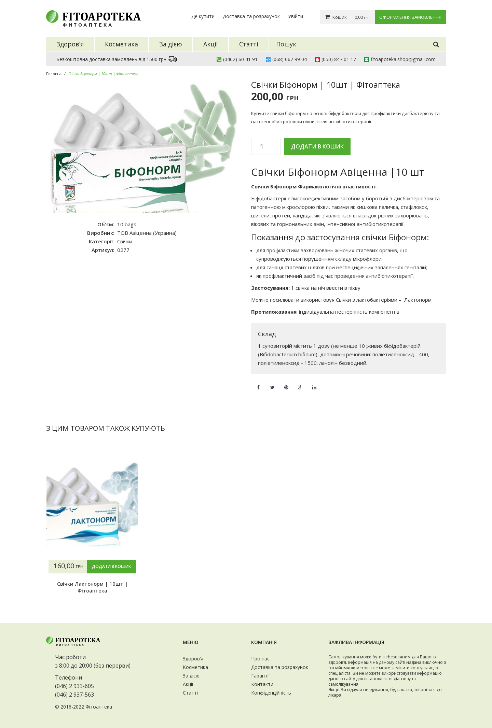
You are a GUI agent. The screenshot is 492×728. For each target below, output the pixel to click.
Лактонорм (418, 299)
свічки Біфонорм (394, 237)
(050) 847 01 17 (339, 59)
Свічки (124, 241)
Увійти (295, 16)
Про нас (260, 658)
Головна (54, 73)
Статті (190, 692)
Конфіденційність (271, 692)
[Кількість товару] (264, 146)
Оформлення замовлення (410, 17)
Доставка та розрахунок (251, 16)
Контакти (262, 684)
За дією (191, 675)
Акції (188, 684)
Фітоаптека (98, 706)
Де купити (203, 16)
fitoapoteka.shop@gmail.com (403, 59)
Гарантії (260, 675)
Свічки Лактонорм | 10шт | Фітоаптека (92, 587)
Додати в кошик (317, 146)
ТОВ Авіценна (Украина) (147, 232)
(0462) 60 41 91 (240, 59)
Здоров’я (193, 658)
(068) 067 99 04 (289, 59)
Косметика (195, 667)
